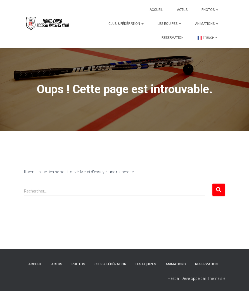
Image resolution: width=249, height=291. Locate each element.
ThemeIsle (216, 278)
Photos (209, 10)
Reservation (173, 38)
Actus (182, 10)
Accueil (156, 10)
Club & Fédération (126, 24)
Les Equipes (169, 24)
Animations (206, 24)
